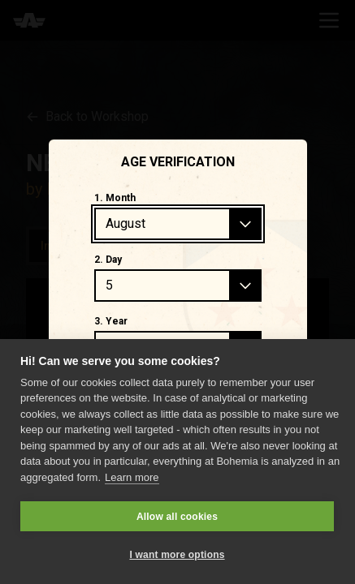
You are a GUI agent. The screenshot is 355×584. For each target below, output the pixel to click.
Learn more (131, 477)
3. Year (111, 321)
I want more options (176, 554)
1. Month (115, 198)
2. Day (108, 259)
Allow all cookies (177, 516)
